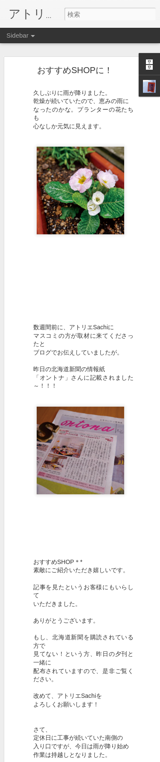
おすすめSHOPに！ (75, 70)
